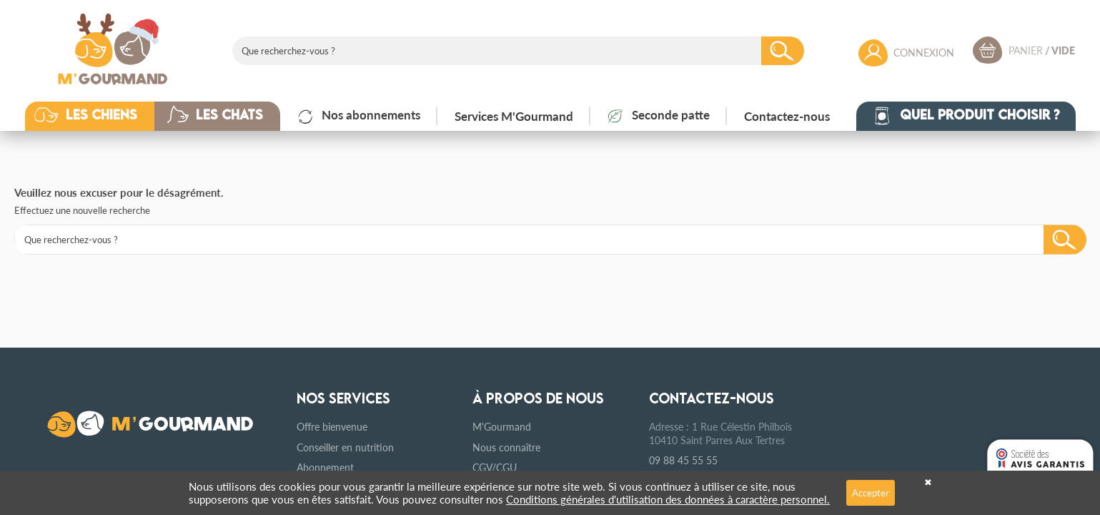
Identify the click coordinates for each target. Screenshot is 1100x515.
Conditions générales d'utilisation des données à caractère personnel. (668, 498)
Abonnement (325, 467)
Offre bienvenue (332, 426)
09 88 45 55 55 (683, 460)
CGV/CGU (494, 467)
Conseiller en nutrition (345, 447)
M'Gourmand (501, 426)
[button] (100, 116)
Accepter (870, 492)
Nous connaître (506, 447)
